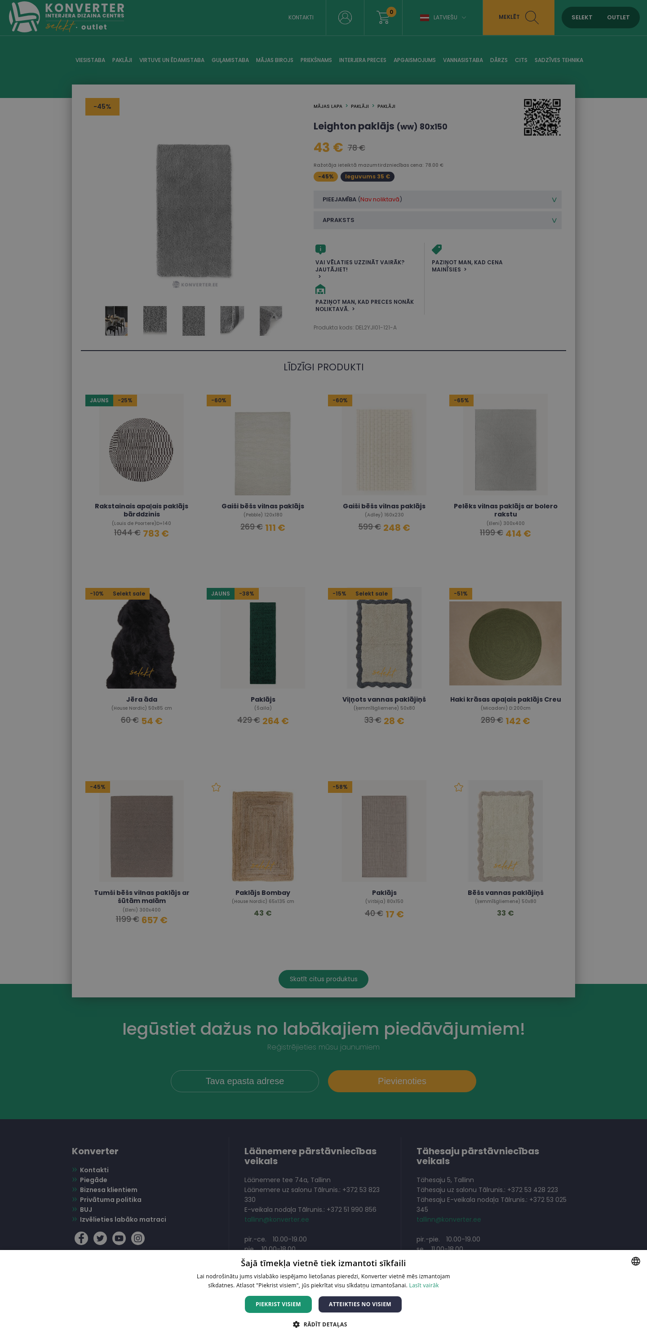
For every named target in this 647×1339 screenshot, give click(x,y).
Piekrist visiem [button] (278, 1304)
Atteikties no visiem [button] (360, 1304)
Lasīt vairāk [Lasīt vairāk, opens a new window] (424, 1285)
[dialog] (323, 669)
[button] (323, 1324)
